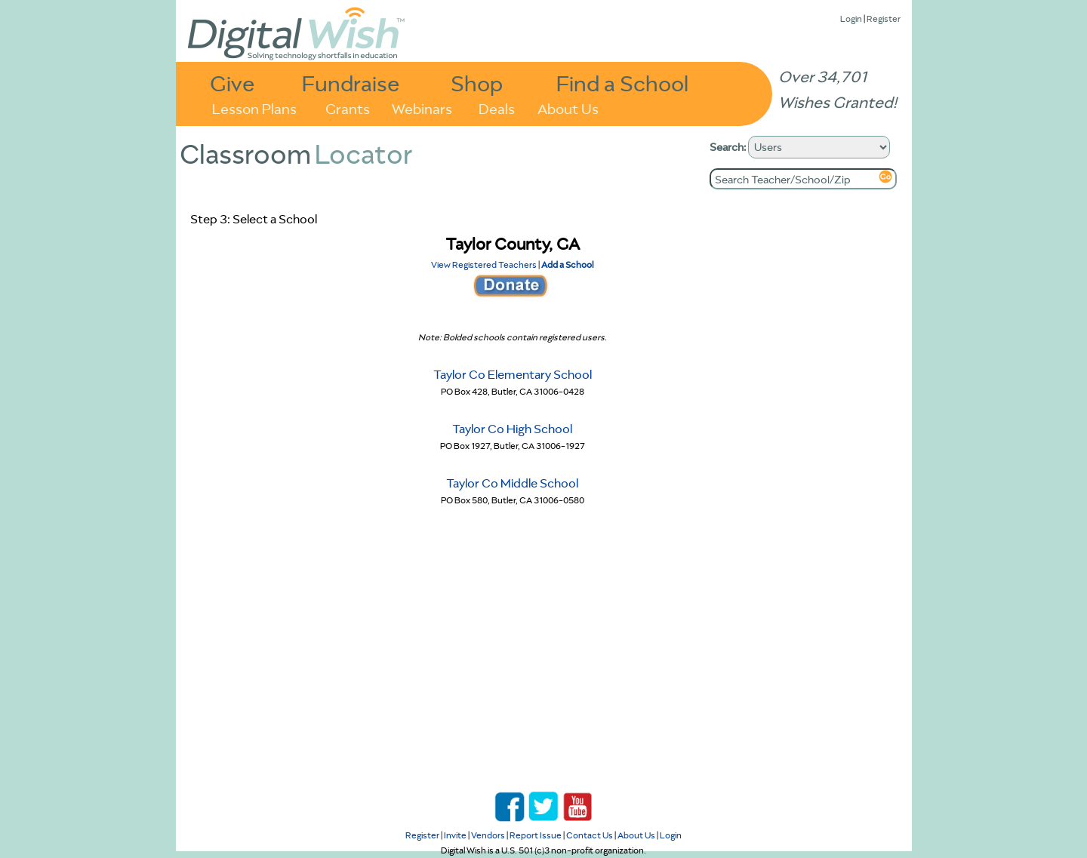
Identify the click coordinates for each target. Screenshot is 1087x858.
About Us (568, 107)
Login (851, 18)
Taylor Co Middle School (512, 483)
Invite (455, 835)
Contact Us (589, 835)
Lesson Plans (254, 107)
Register (884, 18)
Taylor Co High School (512, 428)
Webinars (422, 107)
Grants (347, 107)
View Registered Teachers (484, 264)
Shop (477, 83)
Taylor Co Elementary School (512, 374)
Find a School (622, 83)
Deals (497, 107)
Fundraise (351, 83)
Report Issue (536, 835)
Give (232, 83)
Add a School (567, 264)
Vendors (488, 835)
